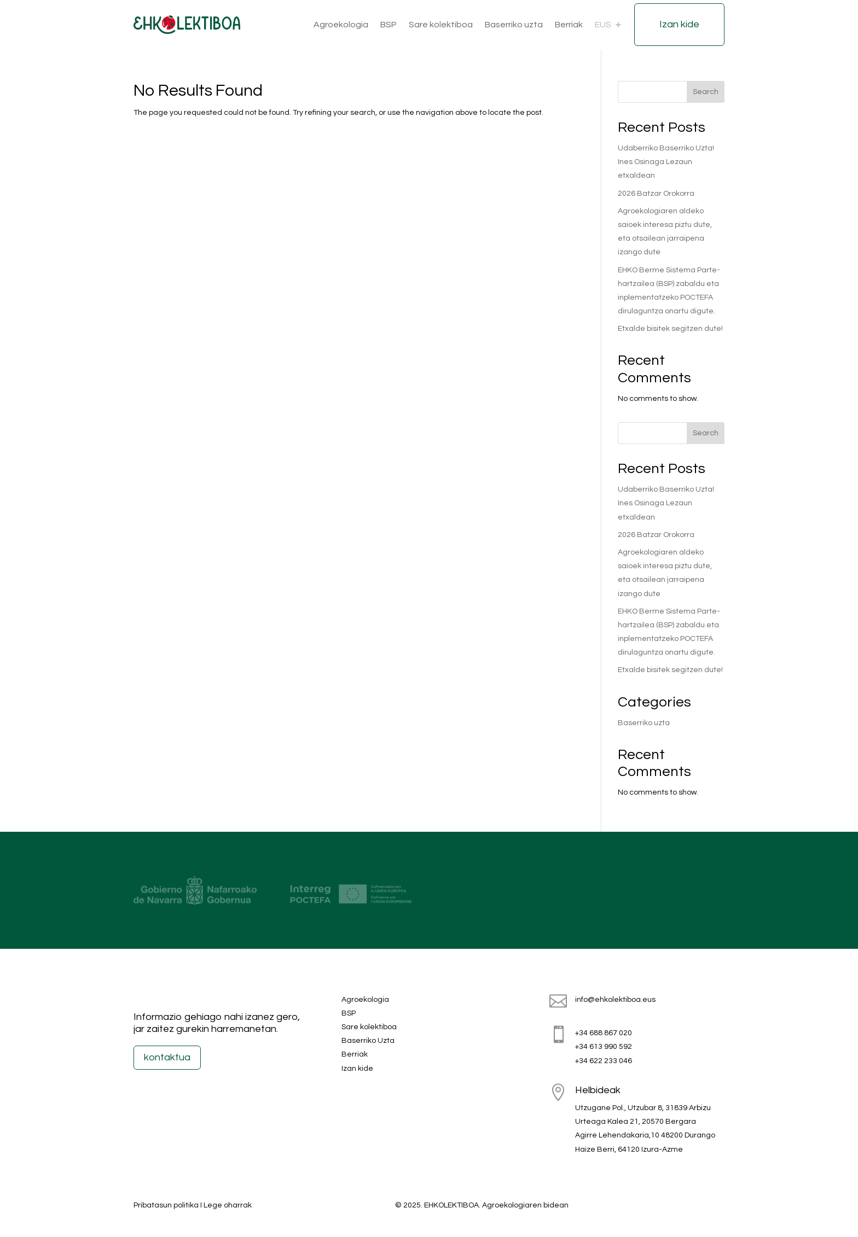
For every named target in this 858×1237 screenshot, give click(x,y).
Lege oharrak (228, 1205)
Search (705, 92)
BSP (388, 24)
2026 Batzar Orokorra (656, 193)
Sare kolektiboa (441, 24)
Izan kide (679, 24)
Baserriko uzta (514, 24)
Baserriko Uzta (368, 1041)
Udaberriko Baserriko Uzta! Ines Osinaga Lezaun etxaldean (666, 161)
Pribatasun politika (166, 1205)
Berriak (569, 24)
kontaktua (167, 1057)
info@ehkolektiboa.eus (615, 999)
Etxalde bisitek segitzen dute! (670, 328)
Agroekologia (341, 24)
